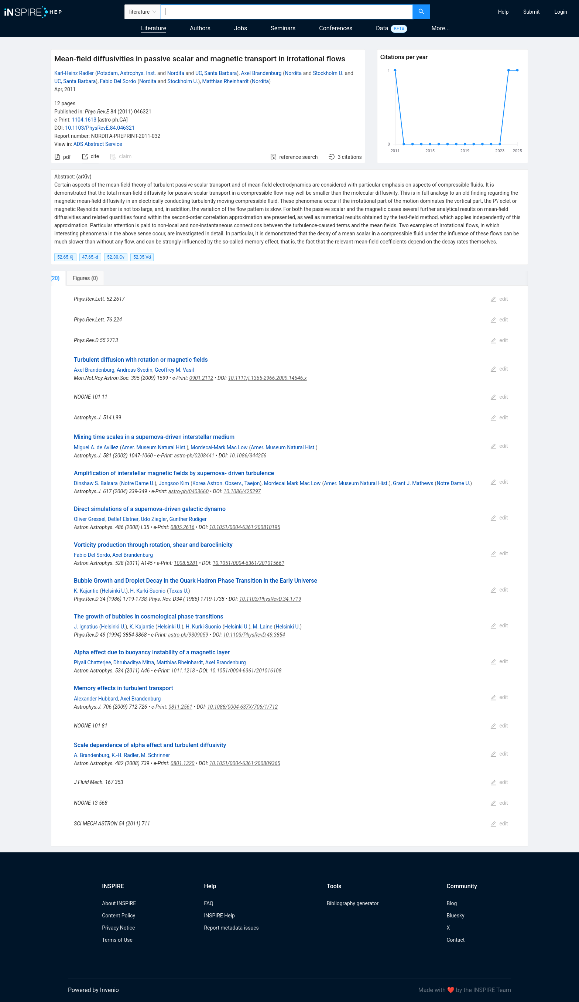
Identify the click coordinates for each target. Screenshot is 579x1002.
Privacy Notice (118, 928)
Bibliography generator (352, 903)
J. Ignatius (86, 627)
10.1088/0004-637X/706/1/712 (242, 707)
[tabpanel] (289, 566)
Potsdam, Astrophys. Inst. (126, 73)
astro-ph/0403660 (188, 491)
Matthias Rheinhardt (225, 81)
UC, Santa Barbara (216, 73)
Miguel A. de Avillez (96, 447)
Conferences (335, 28)
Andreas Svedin (135, 370)
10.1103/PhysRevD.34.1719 (270, 599)
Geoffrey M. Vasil (174, 370)
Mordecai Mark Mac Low (292, 483)
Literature (153, 28)
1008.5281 (186, 563)
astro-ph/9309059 (188, 635)
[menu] (505, 12)
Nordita (175, 73)
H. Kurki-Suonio (147, 591)
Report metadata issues (231, 928)
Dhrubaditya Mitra (133, 662)
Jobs (240, 28)
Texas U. (178, 591)
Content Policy (118, 915)
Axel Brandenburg (261, 73)
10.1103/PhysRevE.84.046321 (99, 128)
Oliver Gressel (90, 519)
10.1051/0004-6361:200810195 (244, 527)
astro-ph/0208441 (194, 456)
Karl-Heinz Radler (74, 73)
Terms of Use (117, 940)
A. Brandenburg (91, 755)
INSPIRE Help (219, 915)
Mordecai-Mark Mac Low (219, 447)
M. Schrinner (155, 755)
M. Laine (263, 627)
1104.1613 (84, 120)
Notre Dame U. (138, 483)
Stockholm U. (328, 73)
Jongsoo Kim (174, 483)
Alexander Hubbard (96, 699)
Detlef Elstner (123, 519)
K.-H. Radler (125, 755)
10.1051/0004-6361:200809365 (244, 763)
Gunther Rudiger (188, 519)
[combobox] (287, 11)
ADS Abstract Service (97, 144)
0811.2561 (180, 707)
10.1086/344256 (248, 456)
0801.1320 (183, 763)
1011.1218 (183, 671)
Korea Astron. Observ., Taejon (226, 483)
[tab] (75, 278)
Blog (451, 903)
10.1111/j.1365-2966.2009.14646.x (267, 378)
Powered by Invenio (93, 990)
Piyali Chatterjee (92, 662)
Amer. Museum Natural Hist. (154, 447)
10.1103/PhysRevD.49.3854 (254, 635)
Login (560, 12)
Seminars (283, 28)
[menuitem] (503, 12)
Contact (455, 940)
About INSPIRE (119, 903)
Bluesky (455, 915)
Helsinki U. (114, 591)
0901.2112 (201, 378)
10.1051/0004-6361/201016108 (245, 671)
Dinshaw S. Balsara (96, 483)
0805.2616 (183, 527)
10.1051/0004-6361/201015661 (248, 563)
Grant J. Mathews (413, 483)
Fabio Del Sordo (118, 81)
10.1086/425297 (242, 491)
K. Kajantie (86, 591)
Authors (200, 28)
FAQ (208, 903)
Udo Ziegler (154, 519)
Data (382, 28)
